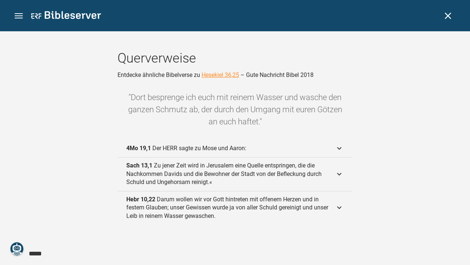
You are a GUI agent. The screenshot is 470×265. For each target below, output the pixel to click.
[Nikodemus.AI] (17, 248)
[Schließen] (448, 15)
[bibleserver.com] (66, 16)
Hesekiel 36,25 (220, 74)
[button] (19, 16)
